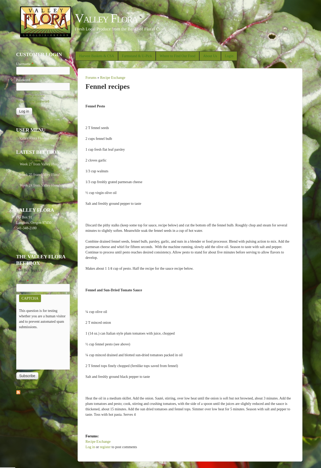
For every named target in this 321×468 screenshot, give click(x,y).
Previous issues (27, 387)
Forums (91, 78)
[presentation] (40, 348)
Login (229, 56)
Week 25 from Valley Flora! (40, 175)
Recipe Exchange (112, 78)
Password (24, 80)
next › (42, 197)
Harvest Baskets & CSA (96, 56)
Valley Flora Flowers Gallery (40, 138)
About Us (210, 56)
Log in (90, 447)
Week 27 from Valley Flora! (40, 164)
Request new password (32, 101)
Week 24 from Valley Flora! (40, 185)
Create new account (30, 96)
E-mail (22, 281)
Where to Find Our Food (177, 56)
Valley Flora (106, 18)
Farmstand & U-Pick (137, 56)
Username (25, 64)
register (105, 447)
